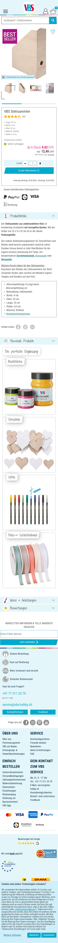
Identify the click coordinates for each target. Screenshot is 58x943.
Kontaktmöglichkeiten (41, 792)
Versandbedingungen (13, 776)
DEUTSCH (29, 922)
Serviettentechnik (25, 255)
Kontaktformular (15, 712)
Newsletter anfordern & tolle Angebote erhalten (29, 625)
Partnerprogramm (11, 742)
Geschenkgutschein (40, 739)
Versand (51, 154)
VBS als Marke (9, 746)
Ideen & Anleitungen (40, 750)
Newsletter (35, 746)
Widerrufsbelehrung (12, 783)
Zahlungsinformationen (14, 779)
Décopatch (6, 259)
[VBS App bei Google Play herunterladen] (18, 912)
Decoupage (41, 255)
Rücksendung (9, 794)
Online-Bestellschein (12, 772)
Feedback (43, 712)
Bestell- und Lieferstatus (42, 796)
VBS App (6, 805)
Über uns (6, 739)
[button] (4, 53)
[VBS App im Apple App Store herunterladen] (39, 912)
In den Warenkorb (29, 170)
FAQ (32, 753)
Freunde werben (38, 742)
